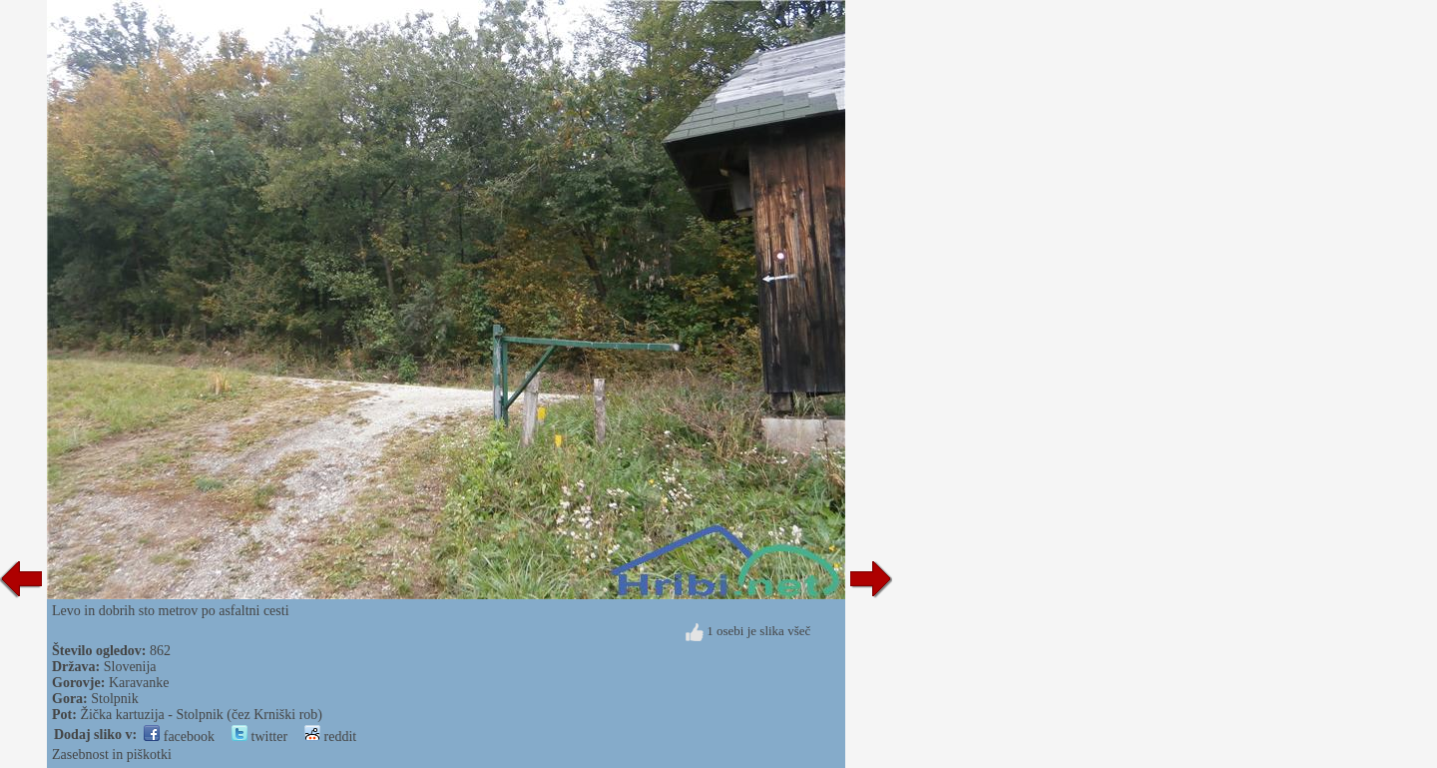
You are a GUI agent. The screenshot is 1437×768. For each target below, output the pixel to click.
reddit (330, 736)
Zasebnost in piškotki (112, 754)
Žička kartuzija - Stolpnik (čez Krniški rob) (201, 714)
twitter (259, 736)
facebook (179, 736)
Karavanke (139, 682)
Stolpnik (114, 698)
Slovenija (130, 666)
